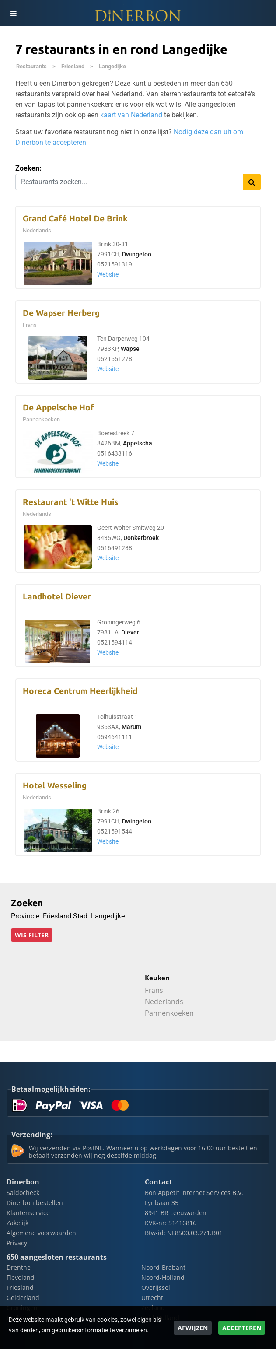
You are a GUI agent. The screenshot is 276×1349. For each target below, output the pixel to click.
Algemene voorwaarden (41, 1233)
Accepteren (241, 1328)
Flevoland (21, 1277)
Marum (131, 727)
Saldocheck (23, 1192)
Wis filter (32, 935)
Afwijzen (193, 1328)
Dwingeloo (136, 254)
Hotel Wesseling (55, 785)
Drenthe (19, 1267)
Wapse (130, 349)
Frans (154, 990)
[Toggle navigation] (13, 13)
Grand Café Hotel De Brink (75, 218)
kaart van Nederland (131, 115)
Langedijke (112, 66)
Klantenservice (28, 1213)
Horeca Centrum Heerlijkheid (80, 691)
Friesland (72, 66)
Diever (130, 632)
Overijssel (155, 1287)
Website (108, 274)
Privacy (17, 1243)
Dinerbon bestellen (35, 1202)
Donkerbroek (141, 538)
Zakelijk (17, 1223)
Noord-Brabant (163, 1267)
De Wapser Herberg (61, 313)
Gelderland (23, 1297)
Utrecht (152, 1297)
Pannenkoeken (169, 1013)
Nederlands (164, 1001)
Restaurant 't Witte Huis (70, 502)
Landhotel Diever (57, 596)
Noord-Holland (163, 1277)
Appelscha (137, 443)
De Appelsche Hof (58, 407)
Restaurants (31, 66)
